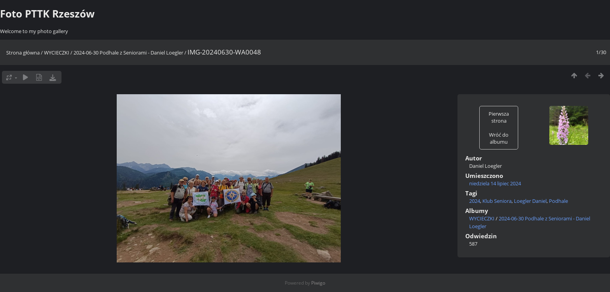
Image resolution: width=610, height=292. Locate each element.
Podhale (558, 200)
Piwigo (318, 283)
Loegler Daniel (530, 200)
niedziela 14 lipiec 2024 (495, 183)
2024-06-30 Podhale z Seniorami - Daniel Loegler (128, 52)
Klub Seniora (497, 200)
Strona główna (23, 52)
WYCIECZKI (56, 52)
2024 (474, 200)
